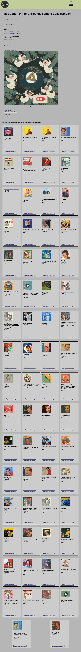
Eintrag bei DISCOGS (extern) (12, 33)
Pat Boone (8, 110)
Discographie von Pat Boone (11, 19)
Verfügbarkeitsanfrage (10, 50)
